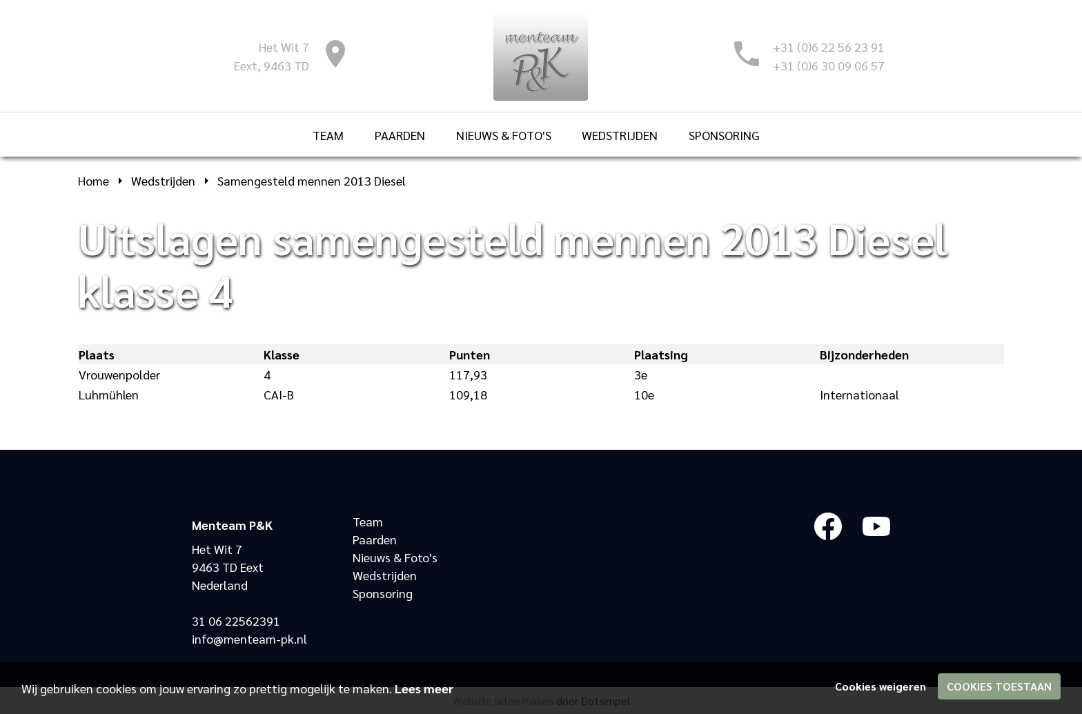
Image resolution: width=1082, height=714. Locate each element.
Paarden (375, 539)
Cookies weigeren (880, 686)
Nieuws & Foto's (395, 557)
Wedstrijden (385, 575)
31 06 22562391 (236, 620)
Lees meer (424, 688)
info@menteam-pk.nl (249, 638)
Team (368, 521)
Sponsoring (383, 593)
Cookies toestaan (999, 686)
